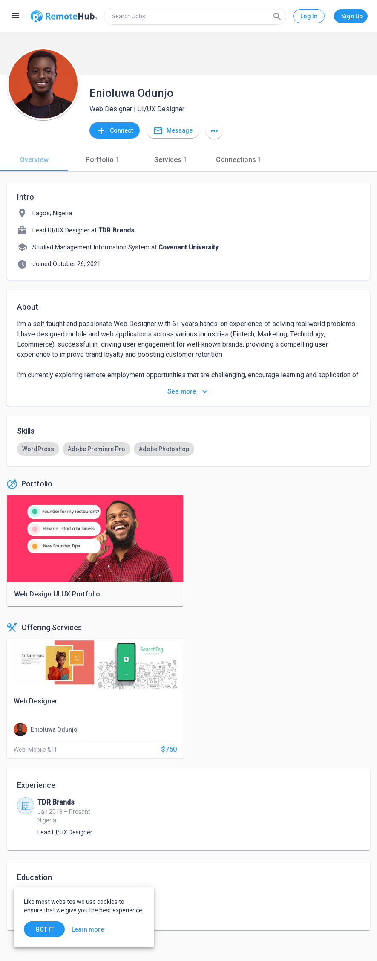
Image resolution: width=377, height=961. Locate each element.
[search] (195, 16)
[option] (38, 449)
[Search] (277, 16)
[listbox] (188, 448)
